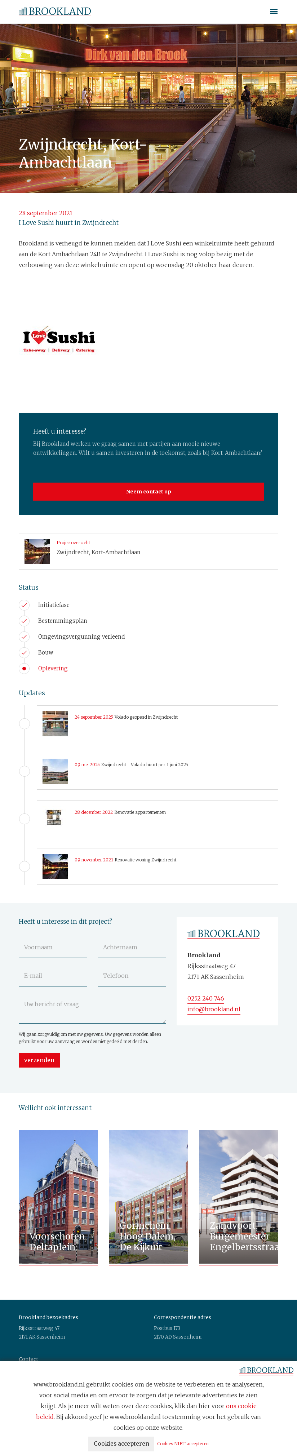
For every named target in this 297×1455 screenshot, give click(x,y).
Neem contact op (148, 491)
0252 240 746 (205, 998)
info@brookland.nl (213, 1009)
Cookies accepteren (121, 1444)
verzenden (40, 1060)
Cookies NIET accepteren (184, 1444)
